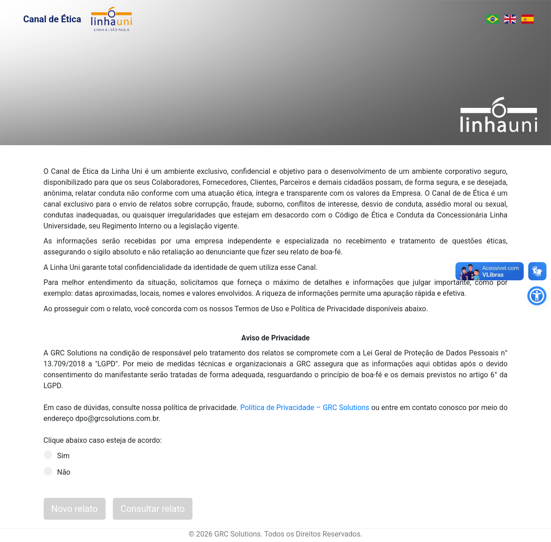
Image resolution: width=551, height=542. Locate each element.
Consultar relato (153, 508)
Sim (60, 455)
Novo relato (74, 508)
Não (60, 471)
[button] (537, 296)
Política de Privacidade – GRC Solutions (304, 407)
